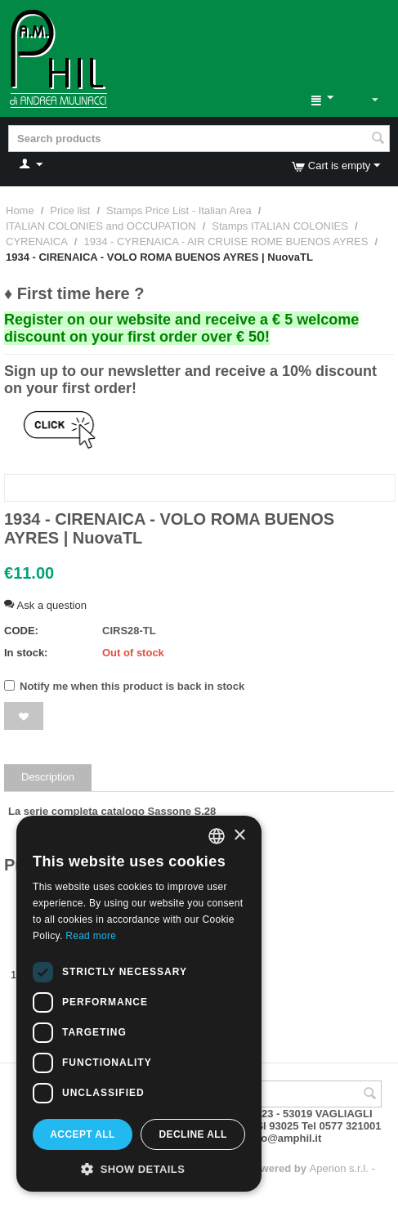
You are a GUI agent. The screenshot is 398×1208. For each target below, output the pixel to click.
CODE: (21, 630)
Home (20, 210)
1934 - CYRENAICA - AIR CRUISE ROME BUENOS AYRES (225, 241)
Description (47, 777)
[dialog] (139, 1004)
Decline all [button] (192, 1134)
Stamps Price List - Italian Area (179, 210)
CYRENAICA (37, 241)
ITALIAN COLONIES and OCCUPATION (101, 226)
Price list (70, 210)
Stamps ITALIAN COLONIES (280, 226)
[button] (139, 1168)
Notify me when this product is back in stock (124, 686)
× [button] (239, 836)
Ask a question (45, 605)
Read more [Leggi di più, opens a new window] (90, 936)
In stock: (25, 653)
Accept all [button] (82, 1134)
